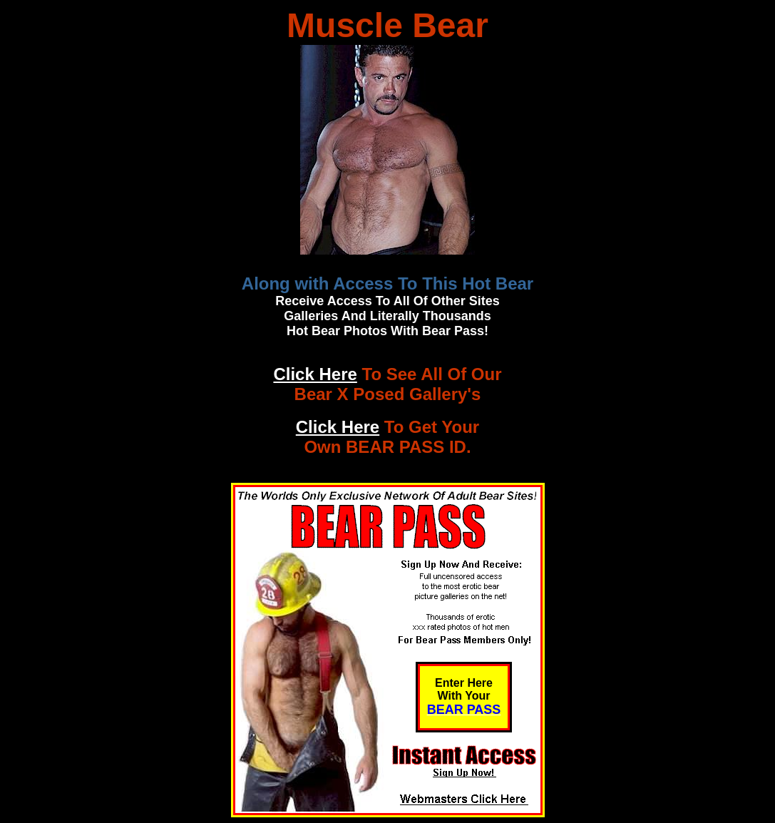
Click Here (314, 374)
